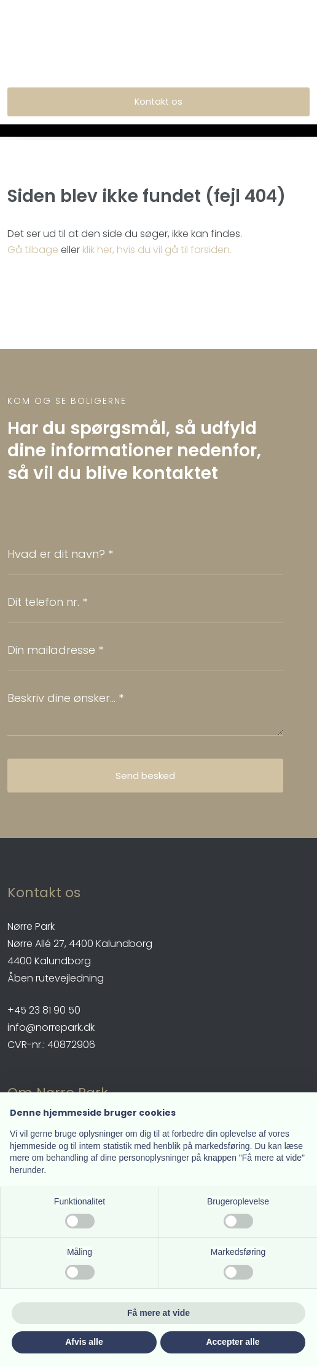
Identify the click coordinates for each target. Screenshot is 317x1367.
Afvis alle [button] (84, 1342)
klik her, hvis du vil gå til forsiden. (157, 250)
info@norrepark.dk (51, 1027)
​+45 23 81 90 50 (43, 1010)
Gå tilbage (32, 250)
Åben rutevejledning (55, 978)
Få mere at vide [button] (158, 1313)
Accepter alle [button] (232, 1342)
